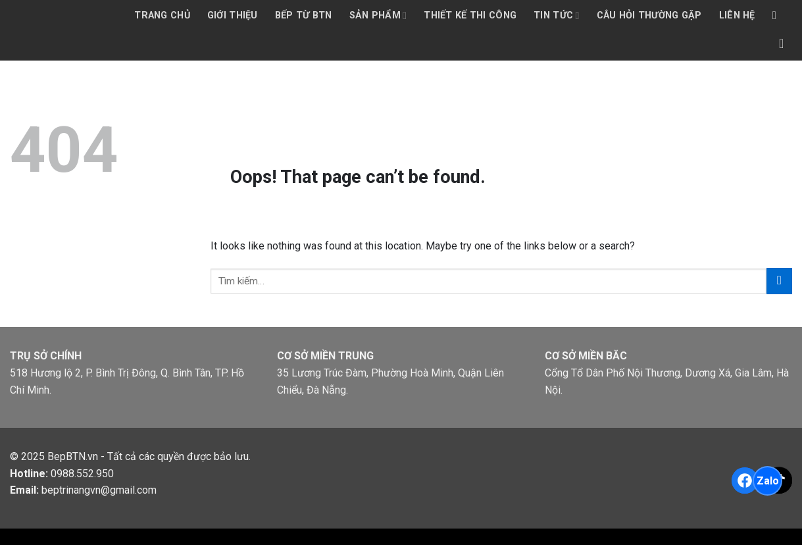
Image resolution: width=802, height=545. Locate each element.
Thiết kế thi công (470, 15)
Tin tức (556, 15)
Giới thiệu (232, 15)
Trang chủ (162, 15)
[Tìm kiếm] (778, 16)
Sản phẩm (378, 15)
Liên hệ (737, 15)
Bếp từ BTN (303, 15)
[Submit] (779, 281)
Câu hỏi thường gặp (649, 15)
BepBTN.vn (72, 456)
